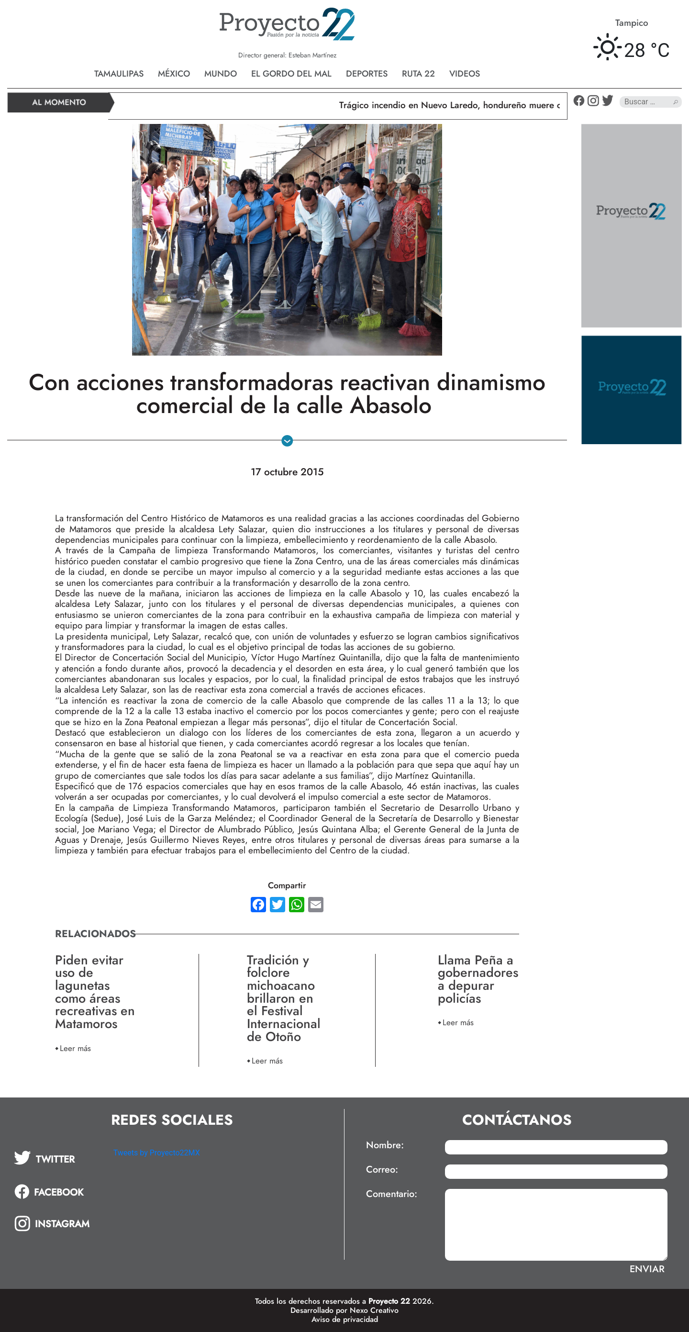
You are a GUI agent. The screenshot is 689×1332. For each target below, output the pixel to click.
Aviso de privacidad (344, 1319)
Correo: (382, 1169)
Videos (464, 73)
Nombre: (385, 1145)
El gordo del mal (291, 73)
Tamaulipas (119, 73)
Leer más (75, 1048)
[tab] (57, 1158)
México (174, 73)
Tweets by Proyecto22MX (156, 1152)
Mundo (220, 73)
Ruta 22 (418, 73)
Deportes (367, 73)
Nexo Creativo (374, 1310)
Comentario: (391, 1194)
